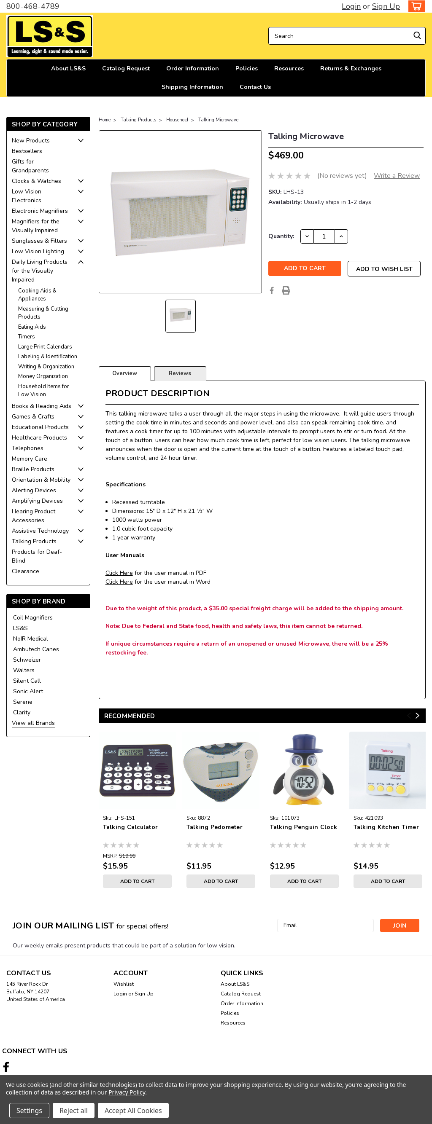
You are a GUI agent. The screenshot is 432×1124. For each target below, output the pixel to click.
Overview (124, 373)
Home (105, 120)
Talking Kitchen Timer (386, 827)
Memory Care (29, 459)
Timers (26, 337)
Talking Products (34, 541)
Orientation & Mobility (41, 480)
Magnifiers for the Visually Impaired (35, 225)
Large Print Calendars (45, 347)
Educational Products (40, 427)
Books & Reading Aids (41, 406)
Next (417, 715)
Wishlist (123, 984)
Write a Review (397, 175)
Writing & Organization (46, 366)
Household (177, 120)
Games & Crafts (33, 417)
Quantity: (281, 236)
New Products (31, 141)
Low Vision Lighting (38, 251)
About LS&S (68, 68)
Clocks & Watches (36, 181)
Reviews (180, 373)
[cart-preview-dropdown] (415, 6)
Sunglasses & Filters (39, 241)
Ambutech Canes (36, 649)
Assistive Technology (40, 531)
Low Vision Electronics (26, 196)
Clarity (21, 712)
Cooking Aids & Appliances (37, 295)
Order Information (192, 68)
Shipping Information (192, 87)
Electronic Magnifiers (40, 211)
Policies (246, 68)
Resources (289, 68)
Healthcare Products (39, 438)
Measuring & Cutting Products (43, 313)
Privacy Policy (126, 1092)
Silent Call (27, 681)
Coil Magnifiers (33, 618)
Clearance (25, 571)
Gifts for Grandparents (30, 166)
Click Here (119, 573)
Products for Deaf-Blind (37, 556)
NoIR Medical (30, 639)
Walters (24, 670)
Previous (409, 715)
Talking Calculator (130, 827)
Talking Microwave (218, 120)
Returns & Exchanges (350, 68)
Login (351, 6)
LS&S (20, 628)
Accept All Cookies (133, 1110)
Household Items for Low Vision (43, 391)
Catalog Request (126, 68)
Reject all (73, 1110)
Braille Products (33, 469)
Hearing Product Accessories (33, 515)
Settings (29, 1110)
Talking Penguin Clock (303, 827)
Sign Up (386, 6)
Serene (22, 702)
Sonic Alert (28, 691)
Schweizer (27, 660)
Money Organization (43, 376)
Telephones (27, 448)
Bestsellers (27, 151)
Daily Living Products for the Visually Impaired (40, 271)
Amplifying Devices (37, 501)
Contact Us (255, 87)
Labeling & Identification (47, 356)
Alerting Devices (34, 490)
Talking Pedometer (214, 827)
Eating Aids (32, 327)
